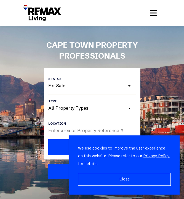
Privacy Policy (156, 155)
